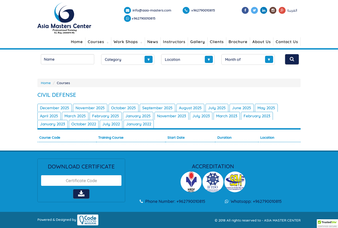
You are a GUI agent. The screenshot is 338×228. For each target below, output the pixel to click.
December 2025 (54, 107)
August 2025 (190, 107)
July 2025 (217, 107)
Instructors (174, 41)
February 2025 (105, 115)
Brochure (238, 41)
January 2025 (138, 115)
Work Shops (126, 41)
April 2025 (49, 115)
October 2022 (83, 123)
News (152, 41)
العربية (292, 10)
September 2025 (157, 107)
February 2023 (257, 115)
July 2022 (111, 123)
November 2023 (171, 115)
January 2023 (52, 123)
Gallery (197, 41)
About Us (261, 41)
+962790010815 (144, 18)
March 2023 (226, 115)
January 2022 (138, 123)
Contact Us (287, 41)
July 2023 (201, 115)
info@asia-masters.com (151, 10)
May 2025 (266, 107)
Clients (217, 41)
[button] (327, 223)
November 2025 (90, 107)
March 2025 (75, 115)
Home (77, 41)
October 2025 (123, 107)
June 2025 (241, 107)
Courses (96, 41)
